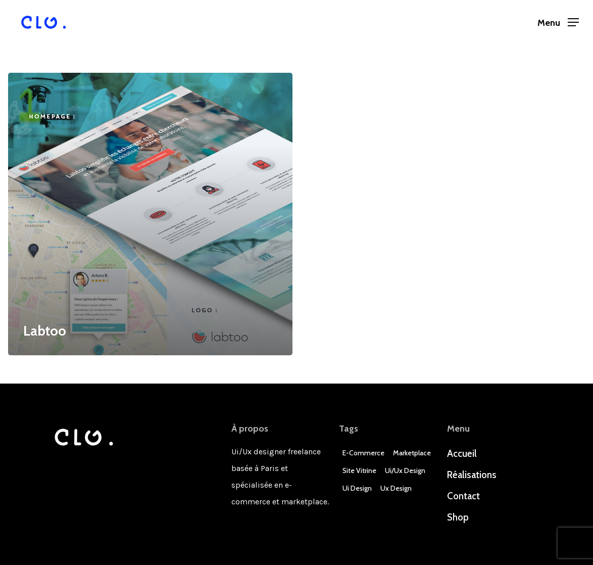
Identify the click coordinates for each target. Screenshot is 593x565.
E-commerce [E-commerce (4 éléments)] (363, 452)
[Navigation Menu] (558, 22)
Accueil (462, 453)
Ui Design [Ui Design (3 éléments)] (357, 488)
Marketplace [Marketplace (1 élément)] (412, 452)
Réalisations (472, 475)
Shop (458, 517)
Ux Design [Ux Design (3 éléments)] (396, 488)
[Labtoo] (150, 214)
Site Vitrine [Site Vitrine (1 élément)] (359, 470)
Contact (463, 496)
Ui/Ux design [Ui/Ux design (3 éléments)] (405, 470)
